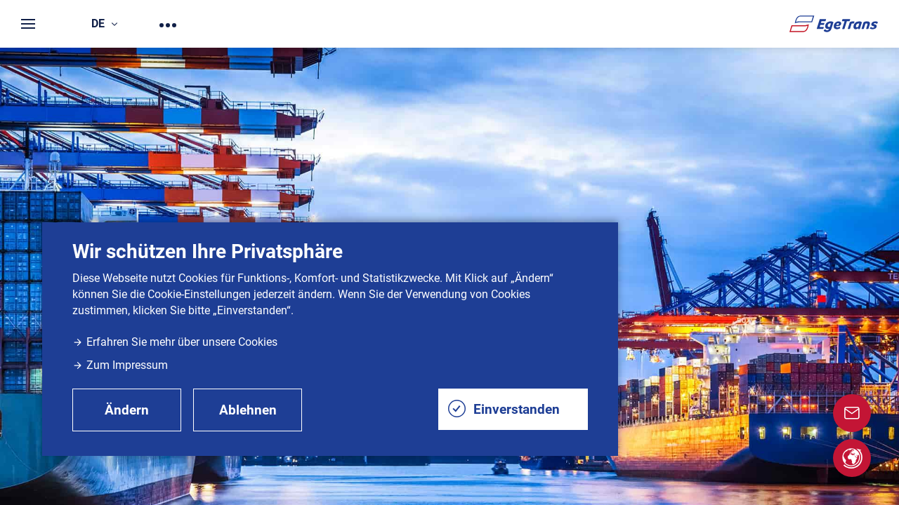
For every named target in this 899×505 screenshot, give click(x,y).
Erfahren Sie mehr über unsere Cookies (174, 342)
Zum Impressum (120, 365)
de (104, 23)
